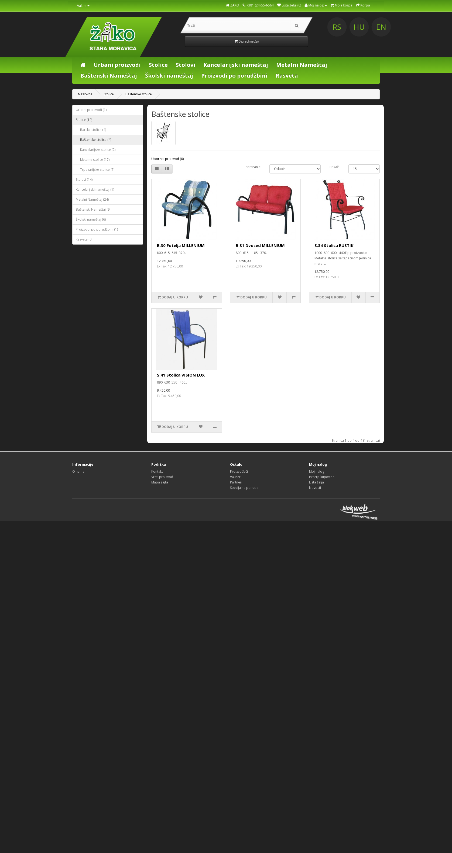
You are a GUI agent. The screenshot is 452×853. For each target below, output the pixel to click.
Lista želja (316, 482)
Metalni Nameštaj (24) (92, 199)
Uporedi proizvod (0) (167, 158)
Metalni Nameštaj (301, 64)
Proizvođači (239, 471)
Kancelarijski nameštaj (235, 64)
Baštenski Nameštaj (108, 75)
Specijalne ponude (244, 487)
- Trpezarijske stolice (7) (95, 169)
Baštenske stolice (138, 94)
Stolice (158, 64)
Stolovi (185, 64)
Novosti (315, 487)
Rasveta (287, 75)
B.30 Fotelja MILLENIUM (181, 245)
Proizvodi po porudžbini (234, 75)
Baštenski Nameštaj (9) (93, 209)
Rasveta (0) (84, 239)
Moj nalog (316, 471)
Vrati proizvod (162, 477)
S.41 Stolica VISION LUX (181, 375)
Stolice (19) (84, 119)
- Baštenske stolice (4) (93, 139)
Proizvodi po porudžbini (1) (97, 229)
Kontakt (157, 471)
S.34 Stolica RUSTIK (334, 245)
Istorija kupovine (321, 477)
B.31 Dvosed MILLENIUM (260, 245)
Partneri (236, 482)
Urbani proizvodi (117, 64)
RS (386, 27)
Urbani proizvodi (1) (91, 109)
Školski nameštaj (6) (91, 219)
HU (407, 27)
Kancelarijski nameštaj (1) (95, 189)
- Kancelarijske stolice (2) (95, 149)
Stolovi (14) (84, 179)
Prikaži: (335, 167)
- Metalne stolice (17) (92, 159)
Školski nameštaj (169, 75)
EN (429, 27)
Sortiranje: (253, 167)
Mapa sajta (159, 482)
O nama (78, 471)
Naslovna (85, 94)
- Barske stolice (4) (91, 129)
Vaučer (235, 477)
